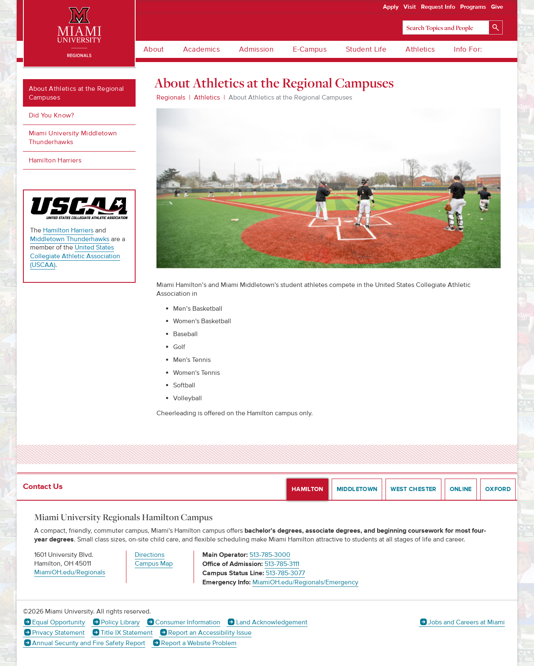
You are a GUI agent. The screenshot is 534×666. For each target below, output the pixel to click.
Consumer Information (187, 622)
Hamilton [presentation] (307, 489)
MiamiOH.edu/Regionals (69, 572)
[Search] (452, 27)
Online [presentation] (461, 489)
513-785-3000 (269, 555)
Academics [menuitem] (201, 49)
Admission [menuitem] (256, 49)
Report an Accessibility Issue (210, 633)
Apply (390, 7)
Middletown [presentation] (357, 489)
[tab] (305, 490)
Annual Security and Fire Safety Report (88, 643)
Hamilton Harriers (55, 160)
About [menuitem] (154, 49)
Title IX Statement (127, 633)
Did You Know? (51, 115)
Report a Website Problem (199, 643)
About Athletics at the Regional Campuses (76, 93)
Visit (409, 7)
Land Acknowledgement (271, 622)
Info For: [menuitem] (468, 49)
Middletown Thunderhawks (69, 239)
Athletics (207, 97)
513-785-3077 (285, 573)
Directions (149, 555)
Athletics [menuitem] (420, 49)
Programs (473, 7)
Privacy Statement (58, 633)
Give (497, 7)
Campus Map (154, 563)
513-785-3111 (281, 564)
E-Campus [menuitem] (310, 49)
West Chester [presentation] (413, 489)
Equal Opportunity (58, 622)
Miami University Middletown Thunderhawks (73, 137)
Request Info (438, 7)
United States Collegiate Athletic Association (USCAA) (75, 256)
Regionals (170, 97)
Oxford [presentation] (498, 489)
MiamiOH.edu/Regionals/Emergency (305, 582)
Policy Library (120, 622)
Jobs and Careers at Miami (466, 622)
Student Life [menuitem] (366, 49)
